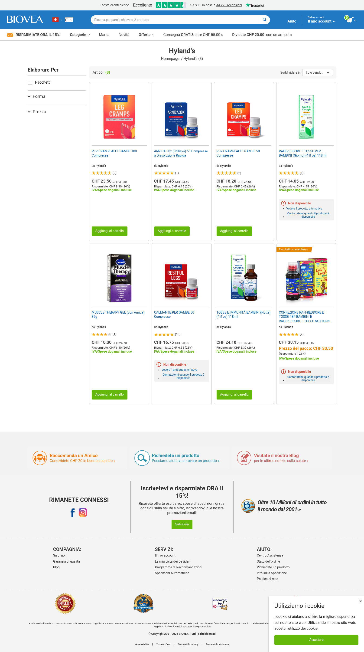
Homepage (170, 58)
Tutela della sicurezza (217, 644)
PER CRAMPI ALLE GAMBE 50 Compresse (238, 153)
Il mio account (165, 555)
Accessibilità (142, 644)
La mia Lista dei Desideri (172, 561)
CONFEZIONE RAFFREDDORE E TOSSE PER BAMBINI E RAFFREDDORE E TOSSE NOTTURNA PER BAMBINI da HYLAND (305, 317)
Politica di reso (267, 579)
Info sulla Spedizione (272, 573)
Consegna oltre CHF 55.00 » (193, 35)
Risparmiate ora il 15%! (34, 35)
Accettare (316, 640)
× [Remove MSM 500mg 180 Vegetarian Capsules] (360, 601)
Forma (37, 96)
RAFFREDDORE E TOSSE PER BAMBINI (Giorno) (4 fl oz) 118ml (302, 153)
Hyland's (100, 165)
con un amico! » (262, 35)
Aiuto (292, 21)
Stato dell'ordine (268, 561)
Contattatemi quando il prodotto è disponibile (308, 215)
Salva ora (182, 524)
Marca (104, 35)
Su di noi (59, 555)
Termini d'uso (163, 644)
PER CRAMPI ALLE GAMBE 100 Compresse (114, 153)
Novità (124, 35)
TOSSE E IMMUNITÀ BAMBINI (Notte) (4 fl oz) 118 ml (244, 314)
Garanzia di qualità (66, 561)
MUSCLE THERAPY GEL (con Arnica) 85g (118, 314)
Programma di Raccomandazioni (178, 567)
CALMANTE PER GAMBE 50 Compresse (174, 314)
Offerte (146, 35)
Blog (56, 567)
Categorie (80, 35)
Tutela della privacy (188, 644)
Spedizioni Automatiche (172, 573)
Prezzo (37, 111)
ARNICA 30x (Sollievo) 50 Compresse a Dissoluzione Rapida (181, 153)
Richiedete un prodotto (273, 567)
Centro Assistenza (270, 555)
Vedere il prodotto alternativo (304, 208)
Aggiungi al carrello (109, 231)
